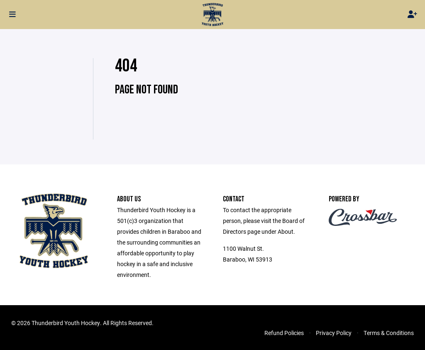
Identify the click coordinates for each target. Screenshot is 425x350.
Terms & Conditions (389, 333)
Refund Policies (284, 333)
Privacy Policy (334, 333)
